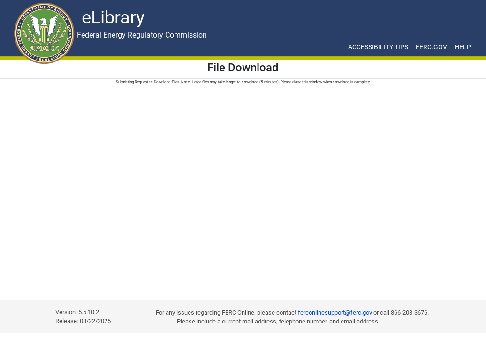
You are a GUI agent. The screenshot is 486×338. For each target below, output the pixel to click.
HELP (463, 47)
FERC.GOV (431, 47)
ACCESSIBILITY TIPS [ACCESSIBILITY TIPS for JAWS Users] (378, 47)
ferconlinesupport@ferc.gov (335, 312)
